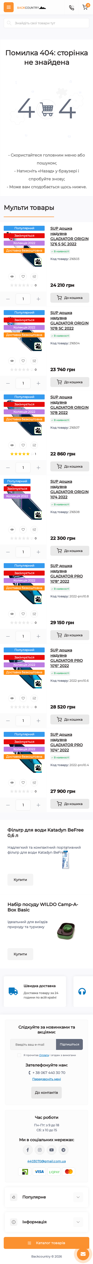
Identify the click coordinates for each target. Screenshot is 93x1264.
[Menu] (9, 7)
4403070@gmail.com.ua (46, 1161)
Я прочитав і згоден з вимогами (50, 1055)
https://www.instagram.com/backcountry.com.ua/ (39, 1150)
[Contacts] (71, 7)
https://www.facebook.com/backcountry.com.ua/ (28, 1150)
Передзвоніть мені (46, 1079)
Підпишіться (69, 1044)
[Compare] (34, 276)
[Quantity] (23, 298)
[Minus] (8, 299)
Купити (20, 879)
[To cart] (70, 298)
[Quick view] (12, 276)
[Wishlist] (23, 276)
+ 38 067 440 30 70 (48, 1072)
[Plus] (38, 299)
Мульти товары (29, 208)
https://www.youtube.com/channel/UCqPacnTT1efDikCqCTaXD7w (51, 1150)
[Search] (9, 23)
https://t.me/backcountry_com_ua (63, 1150)
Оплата (44, 1055)
